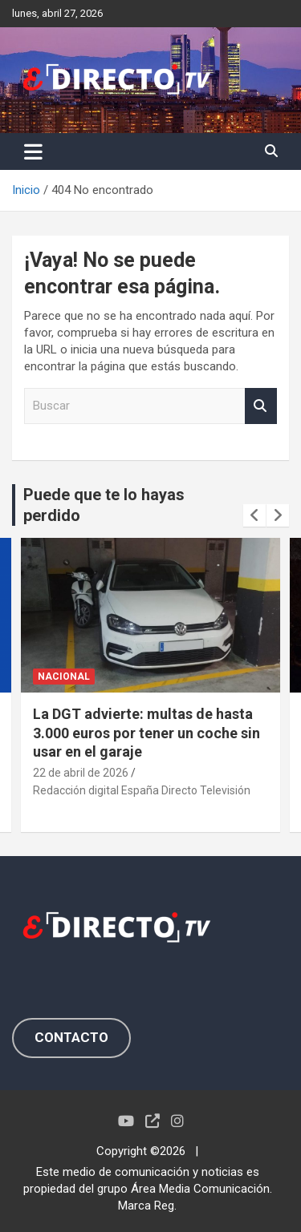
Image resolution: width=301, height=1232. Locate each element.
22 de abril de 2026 (80, 772)
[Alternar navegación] (33, 151)
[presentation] (254, 515)
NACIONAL (64, 676)
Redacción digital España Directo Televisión (141, 790)
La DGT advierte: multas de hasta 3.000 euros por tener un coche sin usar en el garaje (146, 732)
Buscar (261, 406)
